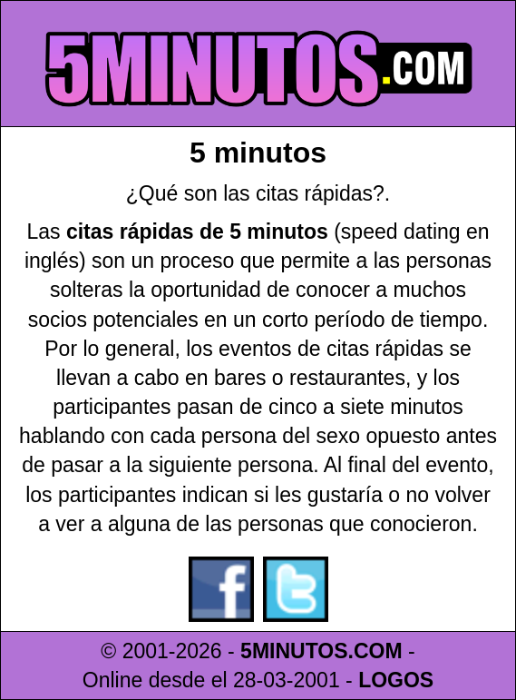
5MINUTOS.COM (321, 651)
